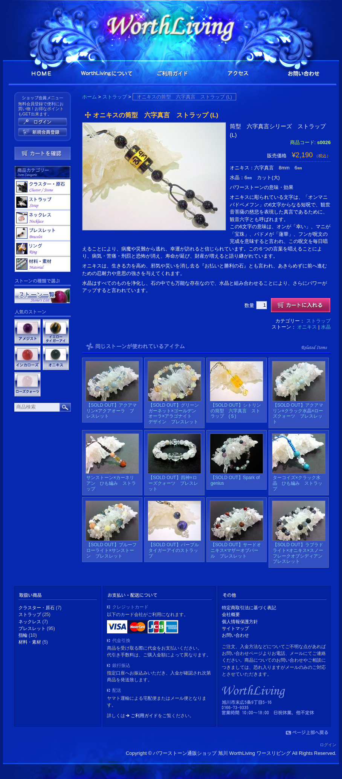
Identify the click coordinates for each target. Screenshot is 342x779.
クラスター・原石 (42, 186)
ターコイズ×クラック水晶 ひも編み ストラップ (297, 483)
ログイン (328, 744)
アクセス (238, 73)
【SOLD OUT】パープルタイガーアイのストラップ (173, 550)
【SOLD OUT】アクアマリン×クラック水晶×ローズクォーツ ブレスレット (298, 414)
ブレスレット (42, 233)
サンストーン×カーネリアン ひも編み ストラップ (111, 483)
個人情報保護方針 (240, 621)
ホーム (89, 97)
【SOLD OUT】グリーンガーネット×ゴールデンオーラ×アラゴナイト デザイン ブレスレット (173, 414)
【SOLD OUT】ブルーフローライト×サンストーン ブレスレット (111, 550)
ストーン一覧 (42, 295)
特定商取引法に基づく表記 (249, 607)
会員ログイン (42, 122)
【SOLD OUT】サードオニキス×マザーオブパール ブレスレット (236, 550)
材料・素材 (42, 264)
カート (42, 153)
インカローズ (27, 358)
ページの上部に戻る (307, 732)
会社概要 (231, 614)
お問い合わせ (303, 73)
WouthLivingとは (107, 73)
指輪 (42, 248)
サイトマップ (235, 628)
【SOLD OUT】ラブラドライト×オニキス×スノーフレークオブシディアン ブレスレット (300, 553)
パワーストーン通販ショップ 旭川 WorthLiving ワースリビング (172, 25)
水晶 (326, 327)
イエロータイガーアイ (56, 331)
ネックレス (42, 217)
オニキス (307, 327)
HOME (41, 73)
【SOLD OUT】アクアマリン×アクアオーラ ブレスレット (111, 411)
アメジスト (27, 331)
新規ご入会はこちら (42, 132)
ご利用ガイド (172, 73)
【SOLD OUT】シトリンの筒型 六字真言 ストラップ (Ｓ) (236, 411)
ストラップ (114, 97)
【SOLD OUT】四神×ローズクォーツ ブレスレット (173, 483)
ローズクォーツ (27, 384)
